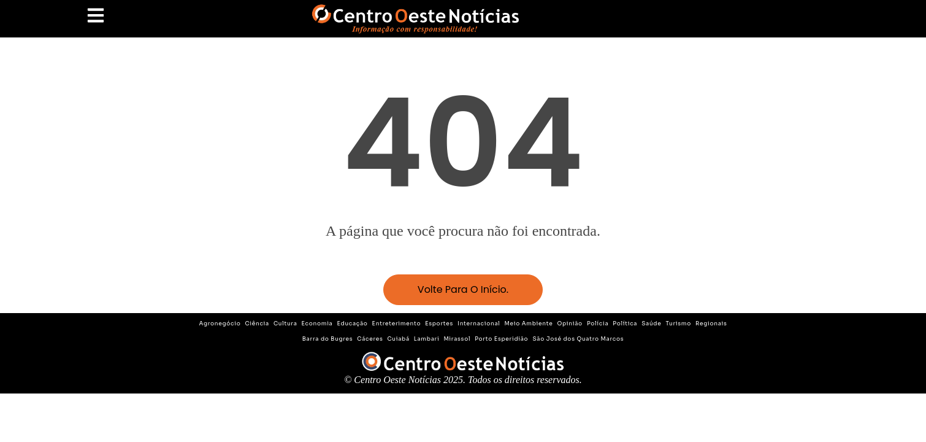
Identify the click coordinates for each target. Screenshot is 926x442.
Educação (352, 323)
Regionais (711, 323)
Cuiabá (399, 339)
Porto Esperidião (501, 339)
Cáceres (370, 339)
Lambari (427, 339)
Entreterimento (396, 323)
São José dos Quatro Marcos (578, 339)
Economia (317, 323)
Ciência (257, 323)
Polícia (597, 323)
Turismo (678, 323)
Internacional (478, 323)
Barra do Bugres (327, 339)
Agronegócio (219, 323)
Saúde (651, 323)
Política (625, 323)
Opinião (569, 323)
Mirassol (456, 339)
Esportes (439, 323)
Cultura (285, 323)
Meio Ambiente (529, 323)
